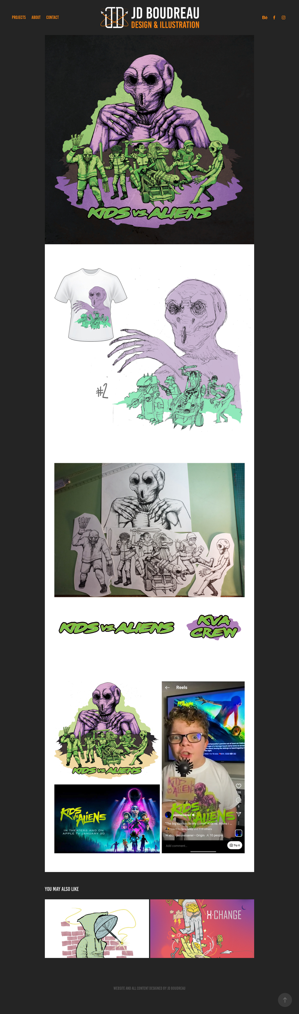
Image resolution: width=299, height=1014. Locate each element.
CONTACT (52, 17)
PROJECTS (19, 17)
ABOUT (36, 17)
